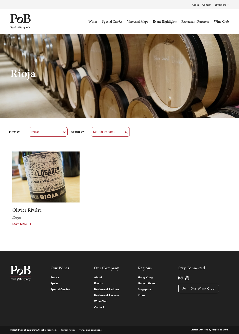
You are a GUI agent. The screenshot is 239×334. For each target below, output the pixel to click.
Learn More (21, 224)
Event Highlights (165, 21)
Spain (54, 283)
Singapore (220, 4)
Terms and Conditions (90, 330)
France (55, 277)
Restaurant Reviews (106, 295)
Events (98, 283)
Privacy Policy (68, 330)
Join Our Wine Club (198, 288)
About (195, 4)
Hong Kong (145, 277)
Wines (93, 21)
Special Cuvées (112, 21)
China (141, 295)
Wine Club (221, 21)
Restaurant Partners (195, 21)
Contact (206, 4)
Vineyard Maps (137, 21)
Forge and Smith (220, 329)
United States (146, 283)
